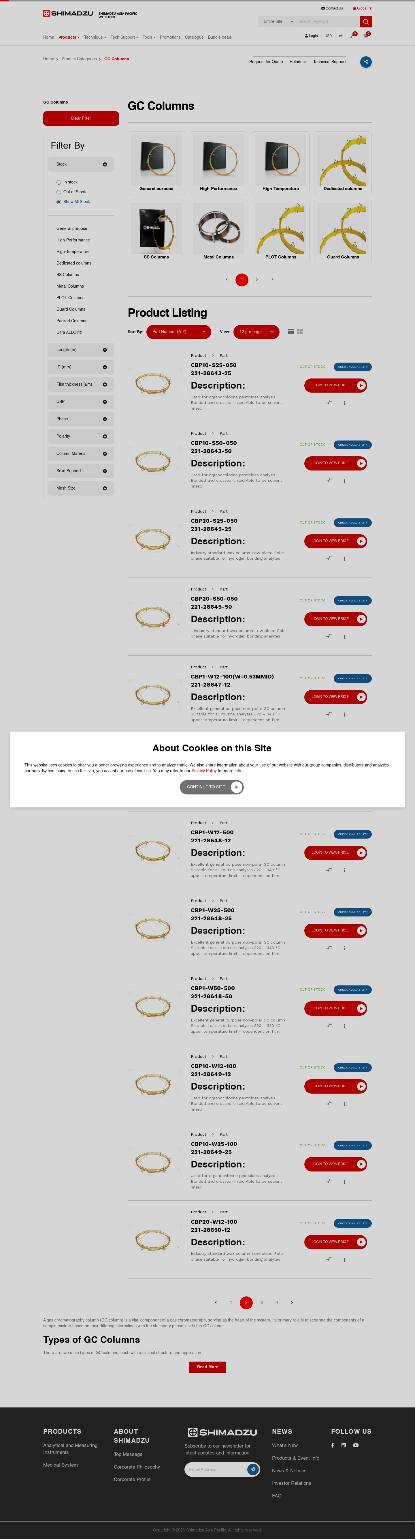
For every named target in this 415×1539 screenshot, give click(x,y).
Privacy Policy (204, 771)
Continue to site (206, 787)
